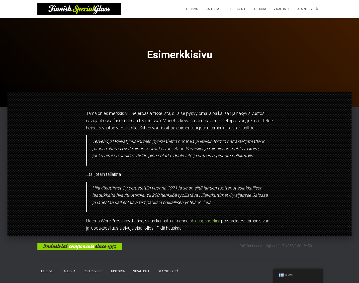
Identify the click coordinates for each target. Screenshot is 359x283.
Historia (259, 9)
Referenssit (236, 9)
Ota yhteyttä (307, 9)
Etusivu (192, 9)
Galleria (212, 9)
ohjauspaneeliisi (204, 220)
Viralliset (281, 9)
